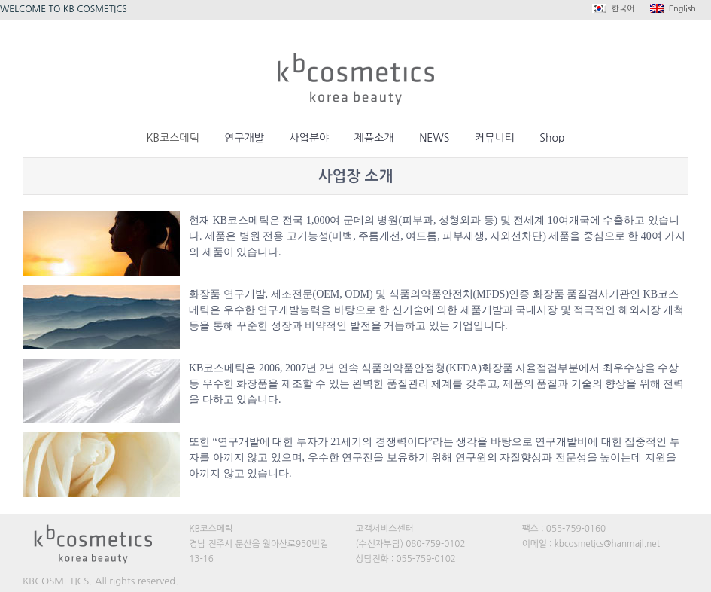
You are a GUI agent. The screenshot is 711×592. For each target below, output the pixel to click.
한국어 (613, 8)
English (673, 8)
